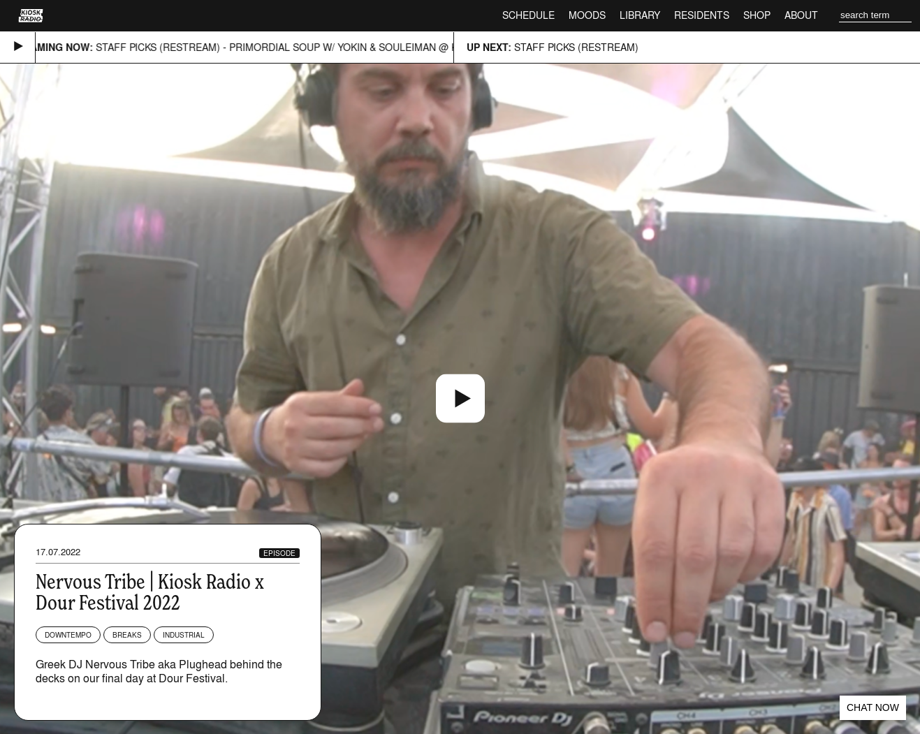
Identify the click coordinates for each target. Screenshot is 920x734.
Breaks (127, 635)
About (801, 15)
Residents (701, 15)
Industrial (184, 635)
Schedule (528, 15)
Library (640, 15)
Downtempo (68, 635)
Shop (757, 15)
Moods (587, 15)
